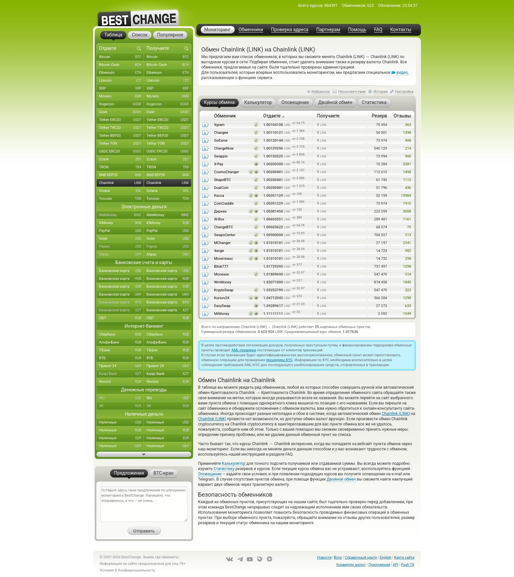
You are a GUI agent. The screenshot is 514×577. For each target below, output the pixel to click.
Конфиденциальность (136, 570)
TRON (121, 167)
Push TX (407, 565)
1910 (407, 203)
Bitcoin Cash (121, 65)
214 (408, 148)
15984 (406, 196)
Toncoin (121, 199)
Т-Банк (121, 350)
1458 (407, 172)
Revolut (121, 382)
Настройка (404, 92)
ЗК (121, 406)
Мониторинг (217, 29)
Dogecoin (121, 104)
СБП (121, 318)
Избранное (320, 92)
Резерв (379, 115)
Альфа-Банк (121, 342)
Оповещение (210, 474)
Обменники (251, 29)
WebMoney (121, 215)
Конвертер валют (351, 565)
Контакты (400, 29)
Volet (121, 239)
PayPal (121, 231)
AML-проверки (243, 350)
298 (408, 259)
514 (408, 274)
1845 (407, 282)
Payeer (121, 247)
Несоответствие (352, 92)
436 (408, 188)
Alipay (121, 254)
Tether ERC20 (121, 120)
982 (408, 251)
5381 (407, 164)
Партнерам (328, 29)
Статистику (223, 468)
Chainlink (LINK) (396, 413)
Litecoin (121, 81)
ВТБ (121, 358)
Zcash (121, 159)
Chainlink (121, 183)
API (395, 565)
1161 (407, 219)
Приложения (379, 565)
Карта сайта (404, 557)
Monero (121, 96)
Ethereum (121, 73)
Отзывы (402, 115)
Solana (121, 191)
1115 (407, 180)
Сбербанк (121, 335)
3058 (407, 211)
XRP (121, 89)
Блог (338, 557)
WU (121, 398)
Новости (324, 557)
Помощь (357, 29)
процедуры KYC (279, 360)
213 (408, 235)
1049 (407, 314)
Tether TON (121, 144)
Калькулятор (234, 463)
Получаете (328, 115)
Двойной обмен (341, 479)
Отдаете (274, 115)
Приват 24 (121, 366)
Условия (107, 570)
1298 (407, 266)
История (380, 92)
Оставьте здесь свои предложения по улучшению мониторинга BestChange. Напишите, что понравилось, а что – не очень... (144, 504)
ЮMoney (121, 223)
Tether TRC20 (121, 128)
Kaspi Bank (121, 374)
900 (408, 156)
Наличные (121, 422)
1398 (407, 133)
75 (409, 227)
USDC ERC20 (121, 151)
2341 (407, 243)
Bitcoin (121, 57)
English (385, 557)
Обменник (225, 115)
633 (408, 306)
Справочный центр (361, 557)
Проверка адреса (289, 29)
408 (408, 140)
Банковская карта (121, 271)
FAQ (378, 29)
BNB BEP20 (121, 175)
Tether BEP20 (121, 136)
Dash (121, 112)
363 (408, 125)
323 (408, 290)
